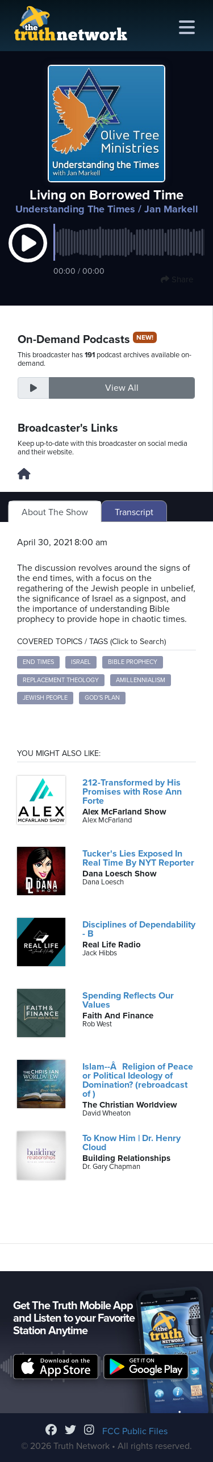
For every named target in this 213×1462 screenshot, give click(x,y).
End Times (38, 662)
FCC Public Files (135, 1431)
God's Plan (102, 697)
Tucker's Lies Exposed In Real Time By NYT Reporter (138, 858)
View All (122, 388)
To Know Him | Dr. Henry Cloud (131, 1143)
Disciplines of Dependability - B (138, 929)
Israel (81, 662)
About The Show (55, 512)
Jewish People (45, 697)
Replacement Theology (61, 680)
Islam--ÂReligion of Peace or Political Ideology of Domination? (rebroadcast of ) (137, 1080)
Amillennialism (140, 680)
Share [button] (177, 279)
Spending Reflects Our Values (128, 1000)
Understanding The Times (75, 209)
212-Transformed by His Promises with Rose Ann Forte (132, 792)
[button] (28, 255)
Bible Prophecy (132, 662)
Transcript (134, 512)
